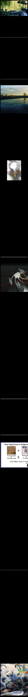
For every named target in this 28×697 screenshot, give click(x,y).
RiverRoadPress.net (14, 1)
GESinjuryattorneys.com (8, 48)
